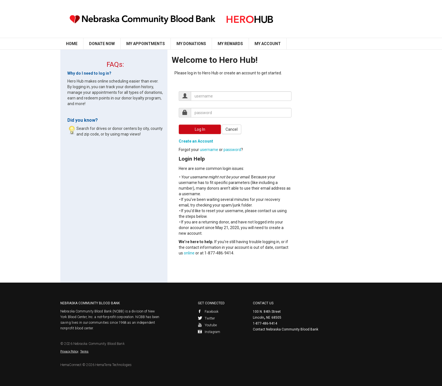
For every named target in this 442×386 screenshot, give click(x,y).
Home (72, 43)
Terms (84, 351)
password (232, 149)
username (209, 149)
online (189, 253)
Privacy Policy (69, 351)
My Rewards (230, 43)
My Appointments (145, 43)
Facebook (208, 312)
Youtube (207, 325)
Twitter (206, 318)
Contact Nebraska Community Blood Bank (285, 329)
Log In (200, 129)
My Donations (191, 43)
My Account (268, 43)
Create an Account (196, 141)
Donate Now (102, 43)
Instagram (209, 332)
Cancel (232, 129)
